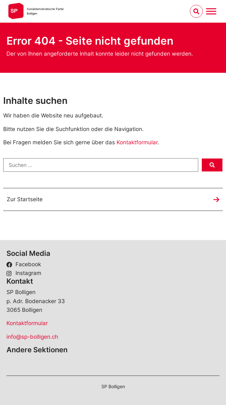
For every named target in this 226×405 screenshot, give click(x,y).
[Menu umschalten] (211, 11)
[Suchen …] (100, 165)
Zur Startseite (25, 199)
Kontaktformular (137, 142)
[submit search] (212, 165)
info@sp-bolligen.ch (32, 337)
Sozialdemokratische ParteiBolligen (45, 11)
